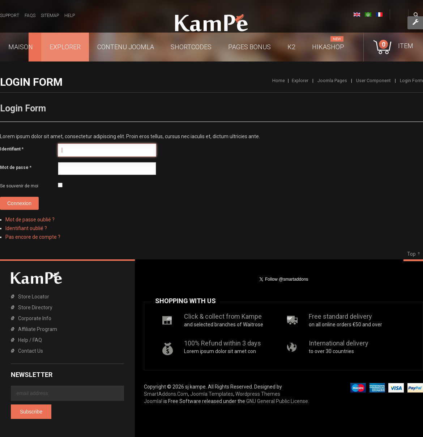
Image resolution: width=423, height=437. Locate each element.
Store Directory (35, 307)
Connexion (19, 203)
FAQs (30, 15)
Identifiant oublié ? (26, 228)
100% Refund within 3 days (222, 343)
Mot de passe (15, 167)
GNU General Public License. (277, 401)
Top (411, 254)
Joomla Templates (211, 394)
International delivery (338, 343)
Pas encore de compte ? (32, 237)
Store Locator (33, 297)
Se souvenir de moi (19, 185)
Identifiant (12, 149)
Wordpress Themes (257, 394)
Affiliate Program (37, 329)
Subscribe (31, 412)
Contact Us (30, 351)
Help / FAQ (30, 340)
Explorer (300, 80)
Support (9, 15)
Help (69, 15)
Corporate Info (34, 318)
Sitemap (50, 15)
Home (278, 80)
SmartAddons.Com (166, 394)
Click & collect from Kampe (223, 316)
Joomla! (153, 401)
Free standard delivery (340, 316)
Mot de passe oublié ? (30, 219)
